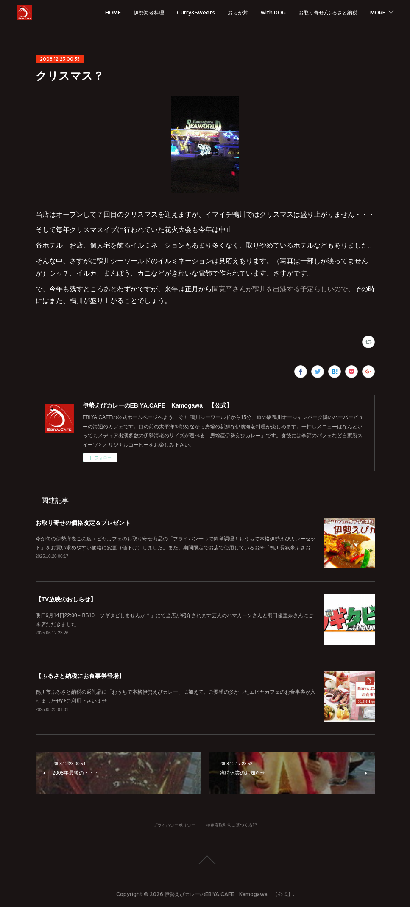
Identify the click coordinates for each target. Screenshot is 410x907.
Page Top (205, 860)
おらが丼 (238, 12)
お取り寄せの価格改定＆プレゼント (83, 522)
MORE (377, 12)
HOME (113, 12)
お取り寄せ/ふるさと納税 (327, 12)
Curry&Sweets (196, 12)
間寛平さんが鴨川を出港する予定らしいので (280, 288)
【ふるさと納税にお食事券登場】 (80, 676)
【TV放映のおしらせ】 (66, 599)
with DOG (273, 12)
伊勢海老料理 (149, 12)
